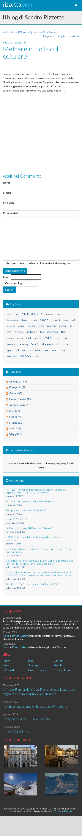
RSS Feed (8, 670)
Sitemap (33, 665)
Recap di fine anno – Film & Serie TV (26, 719)
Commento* (10, 213)
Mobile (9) (15, 416)
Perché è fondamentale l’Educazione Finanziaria (35, 706)
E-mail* (7, 192)
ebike (21, 325)
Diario (6, 635)
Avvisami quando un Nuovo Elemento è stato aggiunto (39, 263)
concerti (55, 320)
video (54, 350)
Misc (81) (14, 410)
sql (17, 350)
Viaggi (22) (15, 434)
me (63, 332)
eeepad (31, 326)
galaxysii (51, 326)
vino (62, 350)
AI (42, 314)
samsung (23, 344)
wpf (36, 356)
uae (46, 350)
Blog (31, 660)
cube (65, 320)
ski (57, 344)
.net (9, 313)
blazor (24, 320)
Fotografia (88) (17, 387)
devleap (11, 326)
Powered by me (63, 811)
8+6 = (6, 276)
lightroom (31, 331)
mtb (48, 337)
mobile (37, 338)
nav (57, 338)
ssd (24, 350)
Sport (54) (15, 428)
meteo (10, 338)
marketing (52, 332)
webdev (25, 356)
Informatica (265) (19, 404)
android (50, 314)
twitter (37, 350)
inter (9, 332)
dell (73, 320)
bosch (34, 320)
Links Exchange (37, 670)
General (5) (15, 393)
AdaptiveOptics (30, 314)
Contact (58, 660)
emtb (41, 326)
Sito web (8, 202)
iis (71, 326)
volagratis (12, 356)
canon (44, 320)
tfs (30, 350)
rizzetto (17, 5)
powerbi (11, 344)
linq (42, 332)
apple (60, 314)
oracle (65, 338)
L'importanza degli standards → (61, 36)
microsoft (24, 338)
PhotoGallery (20, 635)
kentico (19, 332)
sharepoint (47, 344)
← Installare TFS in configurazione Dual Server (29, 32)
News (6, 665)
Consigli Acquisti (63, 670)
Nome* (7, 182)
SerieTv (35, 344)
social (65, 344)
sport (9, 350)
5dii (17, 314)
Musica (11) (16, 422)
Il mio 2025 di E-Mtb (16, 731)
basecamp (12, 320)
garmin (63, 326)
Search (58, 665)
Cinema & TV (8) (18, 381)
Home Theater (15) (20, 399)
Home (6, 660)
